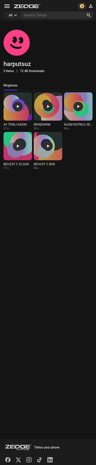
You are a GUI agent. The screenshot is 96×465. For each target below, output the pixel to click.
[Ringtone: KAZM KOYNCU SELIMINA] (78, 111)
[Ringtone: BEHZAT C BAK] (48, 151)
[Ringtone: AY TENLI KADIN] (18, 111)
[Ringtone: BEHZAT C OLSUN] (18, 151)
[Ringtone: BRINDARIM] (48, 111)
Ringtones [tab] (11, 85)
